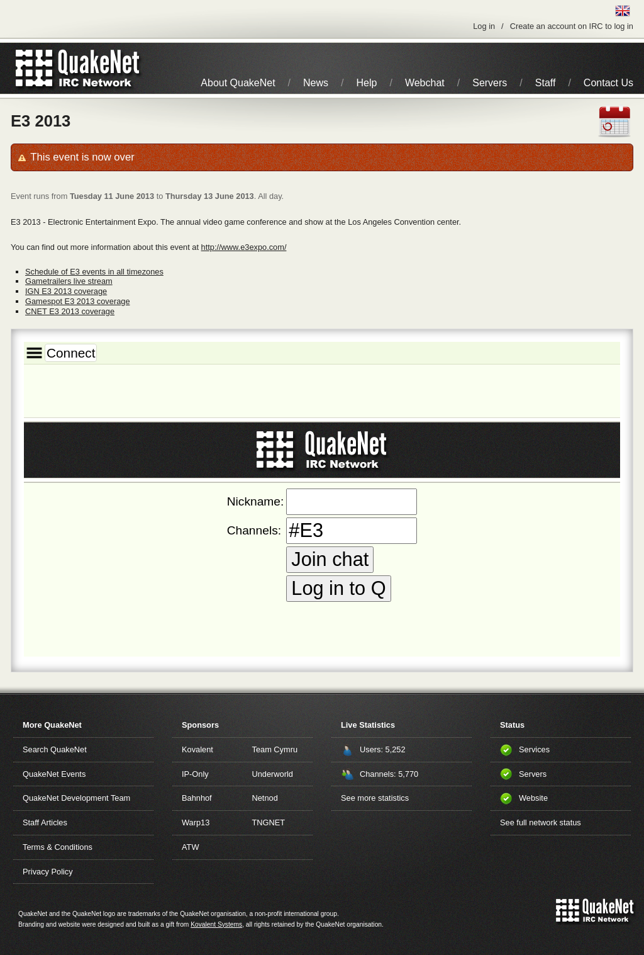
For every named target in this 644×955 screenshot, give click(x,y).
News (315, 82)
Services (534, 749)
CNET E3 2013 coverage (69, 311)
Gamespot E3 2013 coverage (77, 301)
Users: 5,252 (383, 749)
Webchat (425, 82)
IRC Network (100, 68)
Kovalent (197, 749)
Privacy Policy (48, 871)
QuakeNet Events (54, 774)
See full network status (540, 822)
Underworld (272, 774)
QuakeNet (34, 68)
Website (533, 798)
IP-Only (195, 774)
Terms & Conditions (57, 847)
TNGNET (269, 822)
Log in (484, 26)
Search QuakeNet (55, 749)
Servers (489, 82)
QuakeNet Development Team (76, 798)
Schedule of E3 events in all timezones (94, 271)
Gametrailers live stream (69, 281)
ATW (190, 847)
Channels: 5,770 (389, 774)
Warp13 (195, 822)
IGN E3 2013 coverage (66, 291)
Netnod (265, 798)
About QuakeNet (238, 82)
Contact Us (608, 82)
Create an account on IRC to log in (571, 26)
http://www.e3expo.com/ (244, 247)
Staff (545, 82)
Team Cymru (275, 749)
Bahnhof (197, 798)
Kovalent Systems (216, 924)
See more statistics (375, 798)
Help (367, 82)
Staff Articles (45, 822)
